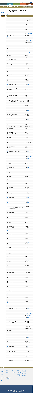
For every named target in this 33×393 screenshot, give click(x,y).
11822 (7, 119)
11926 (7, 260)
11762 (7, 36)
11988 (7, 346)
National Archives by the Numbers (19, 371)
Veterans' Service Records (10, 4)
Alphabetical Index (2, 12)
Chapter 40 (28, 346)
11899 (7, 223)
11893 (7, 216)
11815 (7, 110)
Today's (7, 370)
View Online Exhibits (24, 372)
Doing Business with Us (19, 372)
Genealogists (2, 371)
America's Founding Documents (29, 4)
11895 (7, 218)
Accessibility (11, 390)
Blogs (6, 373)
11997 (7, 357)
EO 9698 (28, 33)
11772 (7, 52)
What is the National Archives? (19, 370)
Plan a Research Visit (24, 370)
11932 (7, 268)
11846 (7, 151)
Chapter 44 (28, 84)
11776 (7, 59)
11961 (7, 308)
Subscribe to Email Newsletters (8, 372)
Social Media (2, 381)
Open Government (19, 374)
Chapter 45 (28, 30)
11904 (7, 230)
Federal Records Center (13, 371)
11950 (7, 293)
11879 (7, 196)
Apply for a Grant (24, 373)
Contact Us (2, 380)
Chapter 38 (28, 36)
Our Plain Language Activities (19, 375)
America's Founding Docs (3, 379)
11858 (7, 167)
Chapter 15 (28, 151)
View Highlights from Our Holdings (24, 375)
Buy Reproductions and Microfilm (8, 379)
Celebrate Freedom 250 (29, 374)
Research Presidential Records (24, 374)
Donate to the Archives (29, 370)
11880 (7, 197)
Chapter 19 (28, 158)
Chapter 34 (28, 216)
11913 (7, 242)
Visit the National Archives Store (8, 378)
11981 (7, 337)
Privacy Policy (14, 390)
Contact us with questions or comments (4, 365)
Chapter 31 (28, 119)
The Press (2, 374)
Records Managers (3, 373)
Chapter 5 (28, 218)
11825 (7, 123)
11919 (7, 250)
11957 (7, 302)
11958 (7, 304)
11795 (7, 84)
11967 (7, 317)
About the (2, 11)
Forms (1, 383)
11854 (7, 162)
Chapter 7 (28, 302)
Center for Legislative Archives (14, 370)
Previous (7, 14)
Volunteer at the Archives (29, 373)
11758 (7, 30)
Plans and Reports (18, 373)
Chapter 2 (28, 317)
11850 (7, 156)
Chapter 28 (28, 250)
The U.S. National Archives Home (7, 1)
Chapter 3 (28, 202)
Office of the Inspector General (14, 374)
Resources (2, 377)
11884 (7, 202)
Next (32, 362)
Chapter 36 (28, 110)
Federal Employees (3, 370)
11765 (7, 40)
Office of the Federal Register (14, 372)
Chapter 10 (28, 268)
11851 (7, 158)
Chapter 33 (28, 312)
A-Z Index (2, 378)
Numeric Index (2, 13)
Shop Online (8, 377)
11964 (7, 312)
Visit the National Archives (24, 371)
